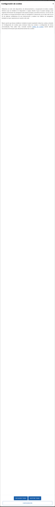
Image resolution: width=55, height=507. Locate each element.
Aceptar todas (35, 498)
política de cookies (38, 27)
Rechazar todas (21, 498)
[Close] (53, 4)
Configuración (27, 503)
